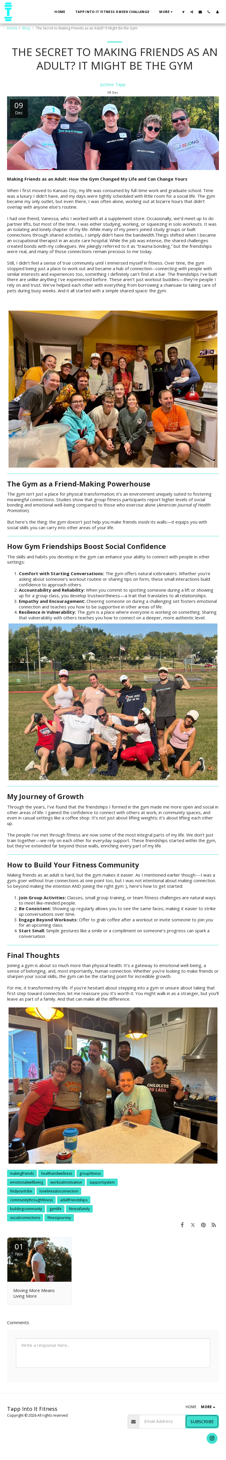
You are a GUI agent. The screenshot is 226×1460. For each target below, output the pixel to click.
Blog (26, 28)
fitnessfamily (79, 1208)
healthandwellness (56, 1173)
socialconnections (25, 1217)
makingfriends (22, 1173)
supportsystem (102, 1182)
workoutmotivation (66, 1182)
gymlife (55, 1208)
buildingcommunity (26, 1208)
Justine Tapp (113, 84)
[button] (183, 12)
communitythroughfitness (31, 1199)
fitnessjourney (59, 1217)
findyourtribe (21, 1191)
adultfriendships (73, 1199)
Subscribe (202, 1421)
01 (19, 1249)
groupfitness (90, 1173)
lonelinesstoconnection (58, 1191)
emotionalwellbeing (26, 1182)
